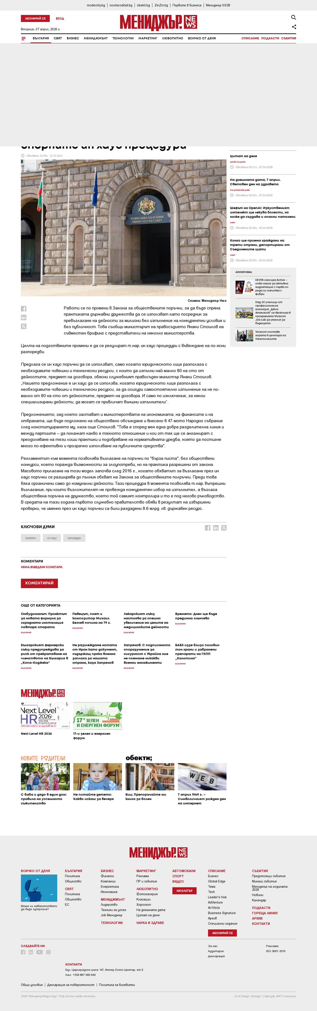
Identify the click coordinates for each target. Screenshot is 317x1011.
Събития (288, 38)
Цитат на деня (148, 915)
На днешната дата (150, 909)
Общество (73, 881)
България (41, 38)
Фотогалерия (147, 894)
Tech (211, 891)
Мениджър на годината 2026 (270, 888)
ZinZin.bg (161, 5)
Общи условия (32, 984)
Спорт (178, 876)
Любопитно (172, 38)
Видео (178, 881)
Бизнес (73, 38)
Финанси (107, 876)
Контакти (261, 923)
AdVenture (215, 902)
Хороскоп (143, 904)
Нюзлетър (184, 891)
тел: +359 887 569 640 (80, 974)
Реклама (142, 876)
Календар (259, 900)
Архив (212, 918)
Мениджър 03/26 (218, 5)
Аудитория (216, 951)
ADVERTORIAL (244, 272)
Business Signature (222, 913)
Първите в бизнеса (187, 5)
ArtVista (214, 907)
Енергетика (110, 886)
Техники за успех (113, 909)
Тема (211, 886)
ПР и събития (146, 881)
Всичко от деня (202, 38)
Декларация (216, 956)
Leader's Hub (217, 897)
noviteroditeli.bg (121, 5)
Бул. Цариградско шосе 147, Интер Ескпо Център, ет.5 (104, 969)
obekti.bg (143, 5)
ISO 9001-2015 (275, 951)
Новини (257, 894)
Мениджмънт (96, 38)
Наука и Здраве (150, 922)
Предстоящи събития (269, 876)
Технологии (123, 38)
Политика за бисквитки (117, 984)
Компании (108, 881)
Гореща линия (265, 913)
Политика (72, 876)
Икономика (109, 891)
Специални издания (222, 923)
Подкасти (270, 38)
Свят (58, 38)
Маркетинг (147, 38)
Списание (250, 38)
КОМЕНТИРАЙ (39, 583)
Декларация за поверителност (70, 984)
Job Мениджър (111, 915)
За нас (212, 946)
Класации (143, 899)
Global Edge (216, 881)
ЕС (67, 904)
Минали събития (264, 881)
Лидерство (109, 904)
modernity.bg (96, 5)
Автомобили (183, 870)
